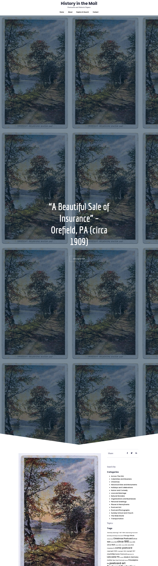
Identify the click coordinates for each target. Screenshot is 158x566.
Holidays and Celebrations (122, 487)
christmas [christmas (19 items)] (110, 539)
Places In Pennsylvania (120, 504)
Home (62, 12)
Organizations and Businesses (123, 499)
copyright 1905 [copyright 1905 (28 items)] (112, 551)
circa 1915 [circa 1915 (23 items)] (132, 542)
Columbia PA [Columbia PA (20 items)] (111, 548)
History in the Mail (79, 3)
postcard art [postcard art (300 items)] (117, 563)
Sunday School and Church (122, 513)
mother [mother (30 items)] (109, 560)
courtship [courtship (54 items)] (111, 554)
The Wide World (117, 516)
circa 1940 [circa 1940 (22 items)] (131, 545)
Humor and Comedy (119, 490)
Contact (95, 12)
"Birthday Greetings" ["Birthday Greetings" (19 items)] (113, 532)
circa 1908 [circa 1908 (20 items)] (114, 542)
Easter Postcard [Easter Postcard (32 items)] (121, 554)
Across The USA (117, 476)
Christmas (115, 482)
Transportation (117, 518)
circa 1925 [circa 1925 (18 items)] (118, 545)
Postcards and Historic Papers (79, 7)
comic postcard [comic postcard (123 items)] (123, 547)
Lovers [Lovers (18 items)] (122, 557)
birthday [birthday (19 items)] (109, 535)
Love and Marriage (118, 493)
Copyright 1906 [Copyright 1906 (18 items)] (121, 551)
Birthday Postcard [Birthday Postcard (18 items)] (117, 535)
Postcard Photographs (120, 510)
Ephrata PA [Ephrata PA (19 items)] (130, 554)
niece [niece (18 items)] (126, 560)
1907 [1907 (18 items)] (120, 532)
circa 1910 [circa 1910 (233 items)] (123, 541)
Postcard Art (116, 507)
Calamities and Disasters (121, 479)
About (70, 12)
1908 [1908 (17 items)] (123, 532)
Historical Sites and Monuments (124, 485)
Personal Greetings (119, 501)
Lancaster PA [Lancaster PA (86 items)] (113, 557)
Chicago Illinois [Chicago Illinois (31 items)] (128, 536)
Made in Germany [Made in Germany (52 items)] (131, 557)
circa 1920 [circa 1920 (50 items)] (111, 545)
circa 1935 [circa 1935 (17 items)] (124, 545)
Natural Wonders (118, 496)
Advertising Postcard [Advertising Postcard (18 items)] (131, 532)
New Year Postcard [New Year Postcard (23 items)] (118, 560)
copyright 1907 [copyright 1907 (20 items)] (130, 551)
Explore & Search (82, 12)
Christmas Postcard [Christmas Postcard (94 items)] (123, 538)
